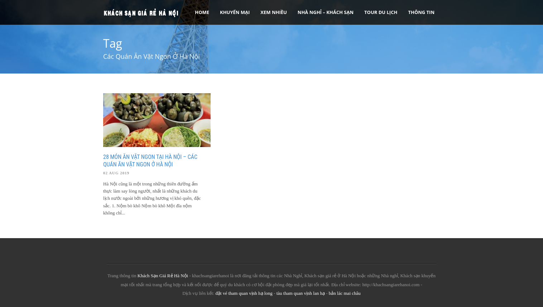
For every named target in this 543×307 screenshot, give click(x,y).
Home (202, 12)
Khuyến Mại (235, 12)
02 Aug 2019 (116, 173)
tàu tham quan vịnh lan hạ (301, 293)
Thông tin (421, 12)
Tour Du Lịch (380, 12)
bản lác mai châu (345, 293)
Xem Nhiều (273, 12)
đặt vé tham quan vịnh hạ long (244, 293)
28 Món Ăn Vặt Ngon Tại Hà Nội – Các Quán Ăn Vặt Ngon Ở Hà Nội (150, 161)
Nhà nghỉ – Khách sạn (326, 12)
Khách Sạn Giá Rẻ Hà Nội (163, 275)
